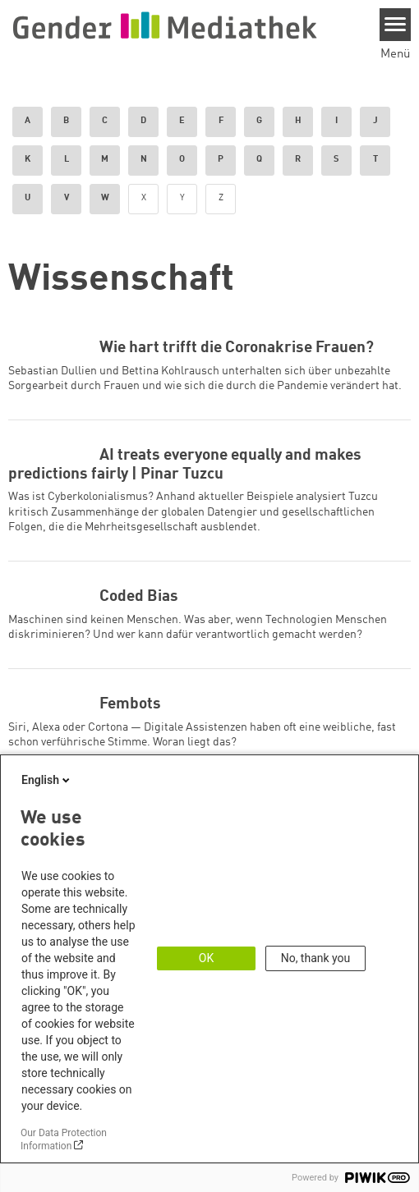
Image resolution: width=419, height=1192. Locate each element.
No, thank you (316, 958)
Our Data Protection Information (64, 1139)
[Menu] (396, 24)
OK (206, 958)
